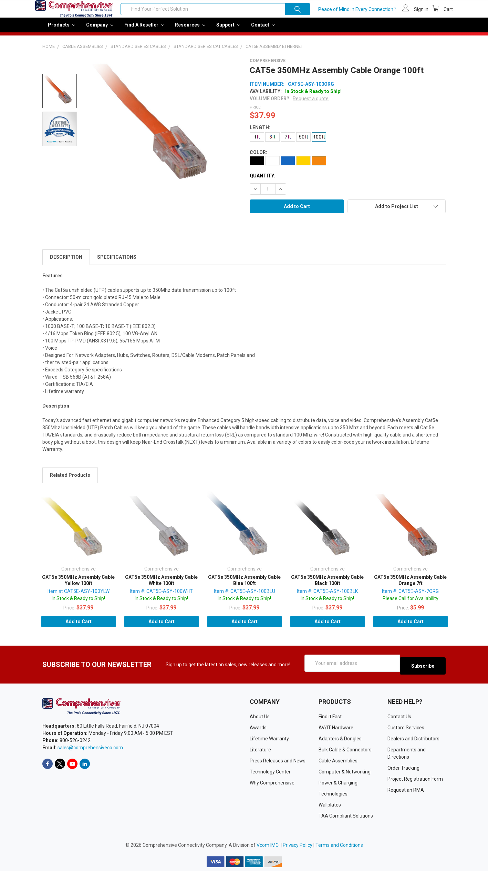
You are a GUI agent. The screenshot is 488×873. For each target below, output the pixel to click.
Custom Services (405, 729)
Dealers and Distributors (413, 740)
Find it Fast (330, 718)
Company (99, 29)
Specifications (116, 262)
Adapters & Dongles (340, 740)
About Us (260, 718)
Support (228, 29)
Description (66, 262)
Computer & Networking (345, 774)
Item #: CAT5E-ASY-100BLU (244, 596)
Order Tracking (403, 770)
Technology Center (270, 774)
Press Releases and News (277, 763)
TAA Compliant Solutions (346, 818)
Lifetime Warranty (269, 740)
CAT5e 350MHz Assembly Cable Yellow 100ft (78, 585)
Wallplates (330, 807)
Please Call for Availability (410, 603)
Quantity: (263, 180)
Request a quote (311, 103)
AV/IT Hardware (336, 729)
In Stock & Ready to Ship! (78, 603)
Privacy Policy (297, 847)
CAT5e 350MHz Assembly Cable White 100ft (161, 585)
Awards (258, 729)
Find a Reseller (144, 29)
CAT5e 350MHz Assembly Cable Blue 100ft (244, 585)
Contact (263, 29)
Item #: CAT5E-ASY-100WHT (161, 596)
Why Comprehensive (272, 785)
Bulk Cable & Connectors (345, 751)
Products (61, 29)
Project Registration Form (415, 781)
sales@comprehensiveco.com (90, 749)
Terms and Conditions (339, 847)
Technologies (333, 796)
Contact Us (399, 718)
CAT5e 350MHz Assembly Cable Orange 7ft (410, 585)
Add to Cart (78, 626)
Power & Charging (338, 785)
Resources (190, 29)
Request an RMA (405, 792)
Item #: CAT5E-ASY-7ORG (410, 596)
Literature (260, 751)
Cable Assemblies (338, 763)
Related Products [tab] (70, 480)
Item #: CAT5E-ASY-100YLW (79, 596)
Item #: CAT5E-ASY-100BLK (327, 596)
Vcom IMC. (268, 847)
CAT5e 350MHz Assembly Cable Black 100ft (327, 585)
